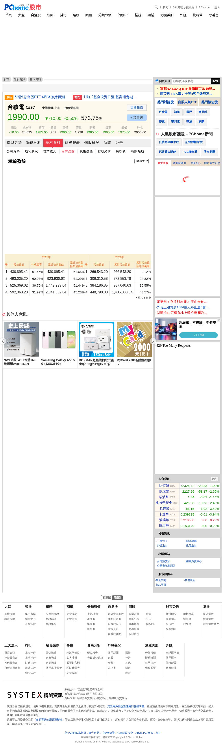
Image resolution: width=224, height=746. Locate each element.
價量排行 (196, 163)
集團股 (91, 624)
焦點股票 (150, 667)
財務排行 (30, 662)
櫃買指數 (9, 619)
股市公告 (172, 606)
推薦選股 (208, 619)
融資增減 (51, 657)
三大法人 (162, 541)
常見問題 (161, 580)
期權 (151, 15)
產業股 (91, 619)
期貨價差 (72, 619)
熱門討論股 (165, 102)
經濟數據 (171, 667)
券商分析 (93, 645)
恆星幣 (164, 525)
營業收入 (49, 151)
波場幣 (164, 520)
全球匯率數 (172, 652)
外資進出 (162, 545)
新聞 (165, 7)
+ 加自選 (136, 117)
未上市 (112, 667)
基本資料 (53, 142)
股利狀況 (31, 151)
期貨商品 (72, 613)
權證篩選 (51, 619)
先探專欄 (72, 672)
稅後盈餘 (86, 151)
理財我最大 (73, 667)
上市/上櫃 (92, 613)
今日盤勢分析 (95, 657)
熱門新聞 (113, 652)
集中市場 (30, 613)
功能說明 (190, 580)
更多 (214, 479)
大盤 (21, 15)
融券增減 (51, 662)
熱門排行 (150, 662)
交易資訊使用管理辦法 (49, 719)
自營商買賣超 (12, 667)
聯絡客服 (161, 584)
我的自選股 (179, 163)
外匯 (183, 15)
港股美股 (167, 15)
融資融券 (191, 541)
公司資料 (13, 151)
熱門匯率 (171, 657)
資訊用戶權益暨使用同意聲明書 (125, 706)
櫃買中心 (30, 619)
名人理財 (72, 657)
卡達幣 (164, 514)
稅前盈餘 (68, 151)
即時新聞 (114, 645)
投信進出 (191, 545)
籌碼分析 (33, 142)
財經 (128, 667)
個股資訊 (19, 79)
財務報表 (72, 142)
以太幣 (164, 491)
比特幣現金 (164, 503)
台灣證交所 (163, 561)
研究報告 (92, 652)
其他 (128, 662)
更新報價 (137, 107)
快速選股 (208, 613)
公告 (119, 142)
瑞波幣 (164, 497)
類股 (88, 15)
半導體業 (48, 108)
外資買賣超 (11, 657)
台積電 (68, 108)
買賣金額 (9, 652)
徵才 (158, 732)
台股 (110, 657)
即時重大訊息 (212, 163)
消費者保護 (108, 732)
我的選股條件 (211, 624)
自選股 (36, 15)
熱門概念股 (209, 102)
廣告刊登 (94, 732)
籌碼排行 (30, 667)
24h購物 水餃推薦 (183, 7)
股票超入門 (73, 662)
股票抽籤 (171, 629)
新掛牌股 (171, 613)
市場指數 (30, 624)
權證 (138, 15)
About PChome (144, 732)
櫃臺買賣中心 (194, 561)
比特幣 (198, 15)
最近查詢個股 (116, 613)
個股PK (123, 15)
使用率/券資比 (54, 667)
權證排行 (51, 624)
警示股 (170, 624)
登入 (217, 7)
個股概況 (91, 142)
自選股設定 (114, 624)
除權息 (214, 15)
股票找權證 (52, 613)
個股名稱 (164, 81)
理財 (128, 672)
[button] (153, 341)
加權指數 (9, 613)
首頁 (8, 15)
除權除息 (188, 613)
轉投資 (121, 151)
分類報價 (104, 15)
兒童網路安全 (125, 732)
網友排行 (30, 672)
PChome (204, 7)
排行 (63, 15)
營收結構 (104, 151)
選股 (76, 15)
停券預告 (171, 619)
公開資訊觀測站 (166, 565)
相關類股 (137, 151)
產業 (110, 662)
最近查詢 (163, 163)
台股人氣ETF (187, 102)
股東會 (187, 624)
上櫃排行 (30, 657)
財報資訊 (113, 629)
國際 (128, 652)
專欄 (70, 645)
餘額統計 (51, 652)
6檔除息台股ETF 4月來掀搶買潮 (40, 97)
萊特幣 (164, 508)
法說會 (187, 619)
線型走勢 (14, 142)
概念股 (91, 629)
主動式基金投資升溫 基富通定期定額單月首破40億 (110, 97)
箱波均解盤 (73, 652)
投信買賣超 (11, 662)
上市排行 (30, 652)
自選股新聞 (114, 634)
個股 (132, 606)
